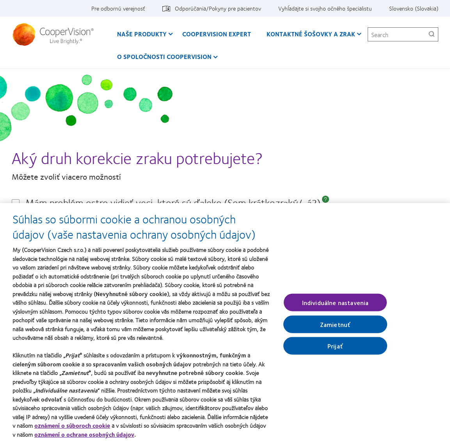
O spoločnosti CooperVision (164, 56)
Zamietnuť (335, 327)
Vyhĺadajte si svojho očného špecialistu (325, 8)
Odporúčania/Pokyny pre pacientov (218, 8)
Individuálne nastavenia (335, 305)
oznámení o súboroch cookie (72, 428)
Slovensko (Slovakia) (413, 8)
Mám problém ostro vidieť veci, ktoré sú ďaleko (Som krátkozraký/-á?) (172, 203)
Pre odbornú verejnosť (118, 8)
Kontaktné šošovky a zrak (311, 34)
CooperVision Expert (216, 34)
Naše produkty (142, 34)
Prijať (335, 349)
